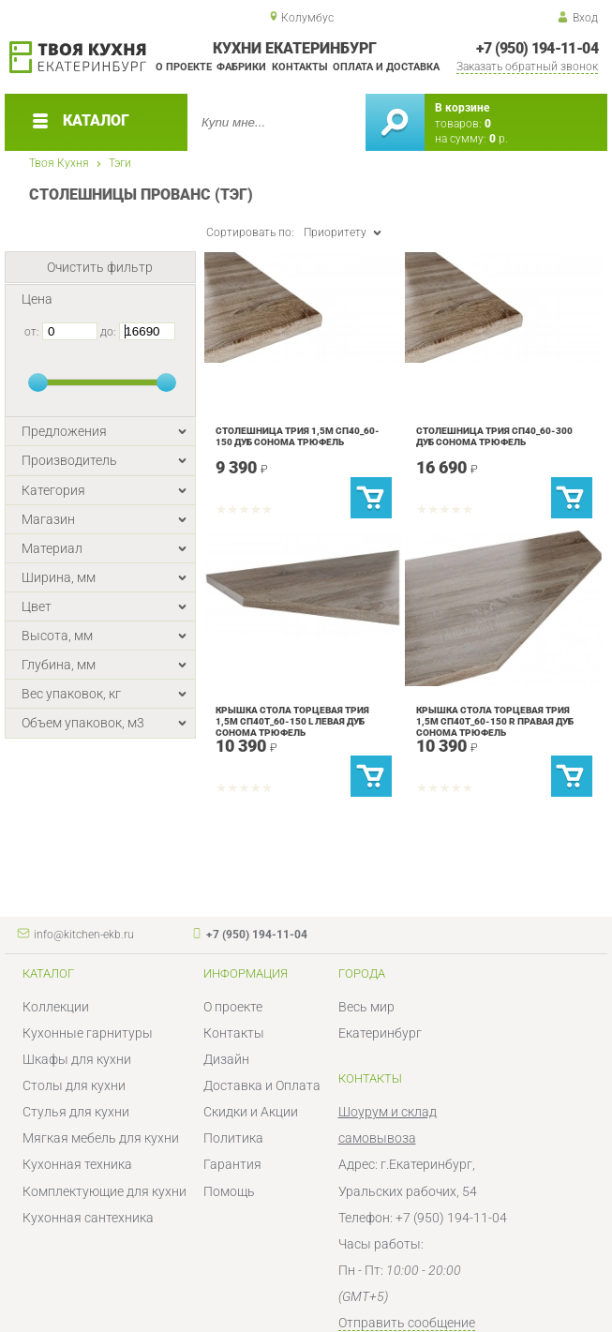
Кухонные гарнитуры (87, 1032)
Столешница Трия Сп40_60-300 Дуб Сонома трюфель (494, 436)
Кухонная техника (77, 1164)
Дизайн (226, 1059)
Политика (233, 1137)
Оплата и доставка (386, 67)
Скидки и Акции (250, 1111)
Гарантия (232, 1164)
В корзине (462, 107)
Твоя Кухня (59, 163)
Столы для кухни (74, 1085)
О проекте (184, 67)
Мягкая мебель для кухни (100, 1137)
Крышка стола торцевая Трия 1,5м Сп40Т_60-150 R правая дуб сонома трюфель (495, 721)
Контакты (300, 67)
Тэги (120, 163)
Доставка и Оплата (262, 1085)
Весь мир (366, 1006)
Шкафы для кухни (76, 1059)
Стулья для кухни (75, 1111)
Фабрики (241, 67)
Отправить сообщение (406, 1322)
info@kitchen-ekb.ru (84, 934)
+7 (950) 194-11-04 (537, 48)
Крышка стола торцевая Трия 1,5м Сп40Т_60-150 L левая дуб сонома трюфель (292, 721)
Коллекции (55, 1006)
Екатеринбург (380, 1032)
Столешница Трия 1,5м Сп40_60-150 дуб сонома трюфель (298, 436)
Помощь (229, 1191)
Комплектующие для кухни (104, 1191)
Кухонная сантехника (88, 1217)
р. (498, 138)
